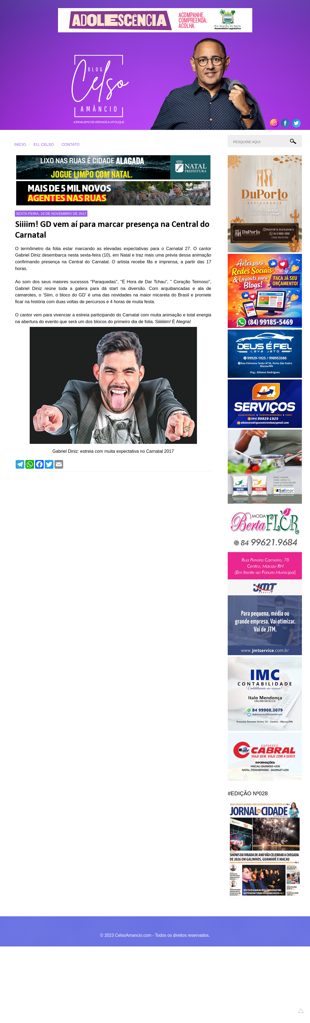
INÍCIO (20, 144)
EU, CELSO (44, 144)
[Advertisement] (151, 984)
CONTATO (70, 144)
